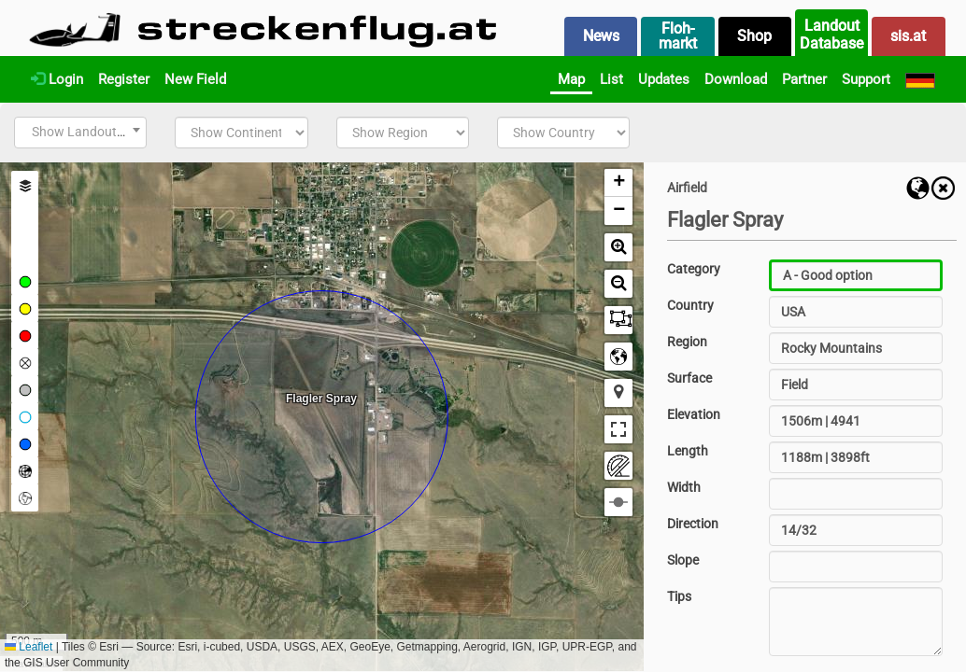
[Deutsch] (920, 79)
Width (684, 487)
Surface (689, 378)
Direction (692, 523)
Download (735, 79)
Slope (683, 560)
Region (687, 341)
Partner (804, 79)
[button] (618, 183)
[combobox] (80, 132)
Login (57, 79)
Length (687, 450)
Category (693, 268)
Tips (679, 596)
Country (690, 305)
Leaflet (28, 646)
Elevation (693, 414)
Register (123, 79)
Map (571, 79)
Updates (663, 79)
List (611, 79)
